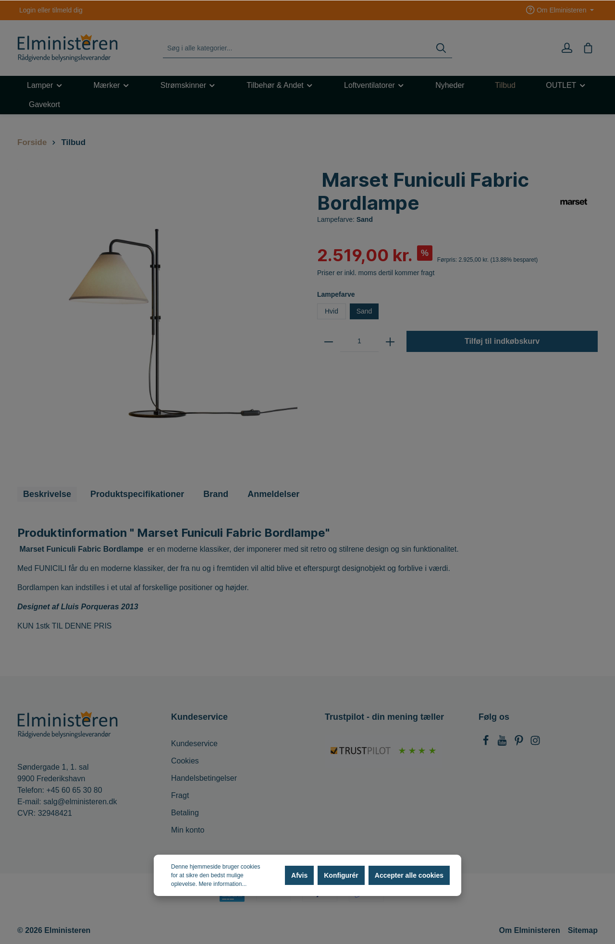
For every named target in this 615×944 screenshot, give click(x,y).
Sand (364, 311)
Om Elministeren (529, 930)
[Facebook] (486, 743)
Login (27, 10)
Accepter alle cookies (409, 875)
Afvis (299, 875)
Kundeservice (194, 743)
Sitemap (583, 930)
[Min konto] (567, 48)
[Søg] (441, 48)
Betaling (185, 813)
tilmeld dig (67, 10)
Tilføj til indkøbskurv (502, 341)
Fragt (180, 795)
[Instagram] (535, 743)
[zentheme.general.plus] (390, 341)
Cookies (185, 761)
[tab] (47, 494)
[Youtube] (503, 743)
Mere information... (222, 884)
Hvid (331, 311)
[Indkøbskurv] (588, 48)
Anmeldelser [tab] (273, 494)
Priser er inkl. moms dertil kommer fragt (375, 273)
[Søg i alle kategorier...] (296, 48)
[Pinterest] (520, 743)
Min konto (187, 830)
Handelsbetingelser (204, 778)
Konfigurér (341, 875)
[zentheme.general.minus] (328, 341)
